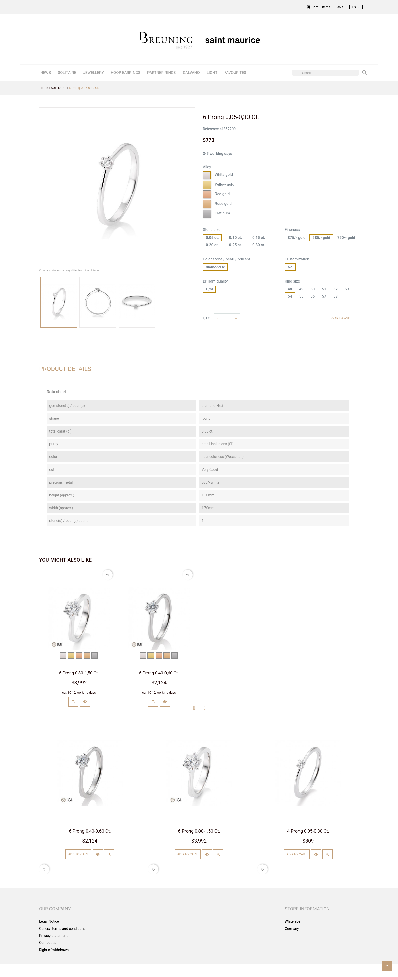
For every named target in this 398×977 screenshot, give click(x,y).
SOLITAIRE (67, 72)
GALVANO (191, 72)
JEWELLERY (93, 72)
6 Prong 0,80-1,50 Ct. (79, 672)
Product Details (65, 368)
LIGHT (212, 72)
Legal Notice (49, 921)
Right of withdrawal (54, 950)
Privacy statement (53, 936)
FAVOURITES (235, 72)
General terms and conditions (62, 928)
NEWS (45, 72)
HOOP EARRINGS (125, 72)
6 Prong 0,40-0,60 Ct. (159, 672)
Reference (211, 129)
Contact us (47, 943)
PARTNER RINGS (161, 72)
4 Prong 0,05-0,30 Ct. (308, 831)
